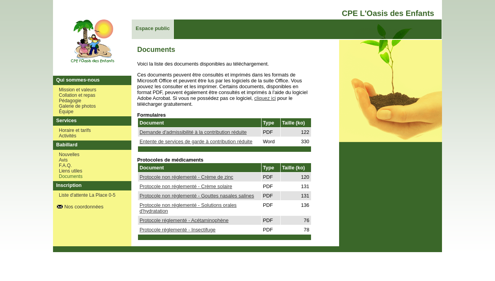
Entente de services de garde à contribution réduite (196, 141)
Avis (63, 160)
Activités (67, 136)
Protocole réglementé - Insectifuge (178, 230)
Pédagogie (70, 100)
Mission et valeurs (77, 89)
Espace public (153, 28)
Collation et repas (77, 95)
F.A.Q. (65, 165)
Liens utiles (70, 171)
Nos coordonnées (83, 207)
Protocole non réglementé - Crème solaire (186, 186)
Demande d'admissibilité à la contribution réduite (193, 132)
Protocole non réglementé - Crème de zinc (186, 177)
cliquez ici (265, 98)
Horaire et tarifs (75, 130)
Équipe (66, 111)
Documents (71, 176)
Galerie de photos (77, 106)
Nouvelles (69, 154)
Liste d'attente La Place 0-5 (87, 195)
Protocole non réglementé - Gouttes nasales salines (197, 196)
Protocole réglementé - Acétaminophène (184, 220)
